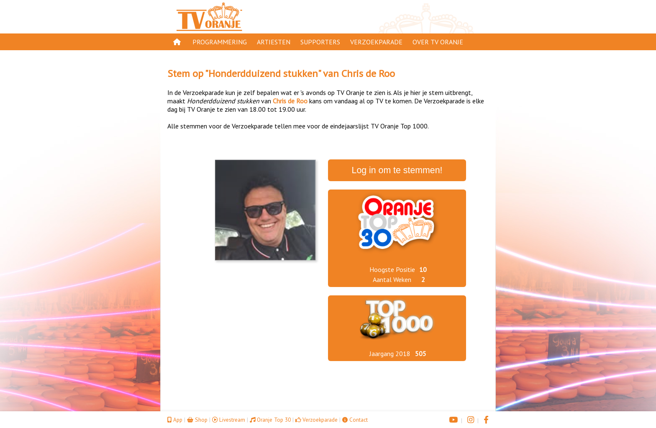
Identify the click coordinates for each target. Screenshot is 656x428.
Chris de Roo (368, 73)
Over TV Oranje (438, 42)
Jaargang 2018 (389, 353)
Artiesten (273, 42)
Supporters (320, 42)
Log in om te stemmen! (397, 170)
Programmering (219, 42)
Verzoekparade (376, 42)
